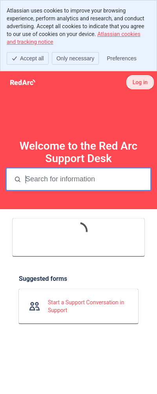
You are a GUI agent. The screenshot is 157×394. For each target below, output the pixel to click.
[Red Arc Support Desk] (22, 82)
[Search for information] (87, 179)
